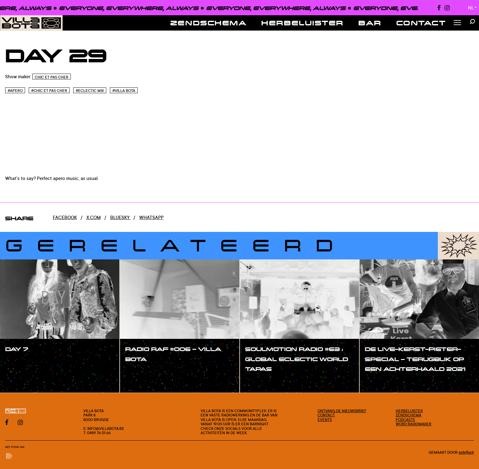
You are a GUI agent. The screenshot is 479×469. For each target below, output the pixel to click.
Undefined (466, 452)
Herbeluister (302, 22)
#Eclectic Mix (90, 90)
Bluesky (120, 217)
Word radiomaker (413, 424)
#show (19, 362)
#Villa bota (123, 90)
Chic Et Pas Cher (51, 77)
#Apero (15, 90)
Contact (421, 22)
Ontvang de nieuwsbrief (342, 410)
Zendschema (208, 22)
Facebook (65, 217)
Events (325, 419)
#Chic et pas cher (49, 90)
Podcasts (405, 419)
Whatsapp (151, 217)
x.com (93, 217)
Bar (370, 22)
